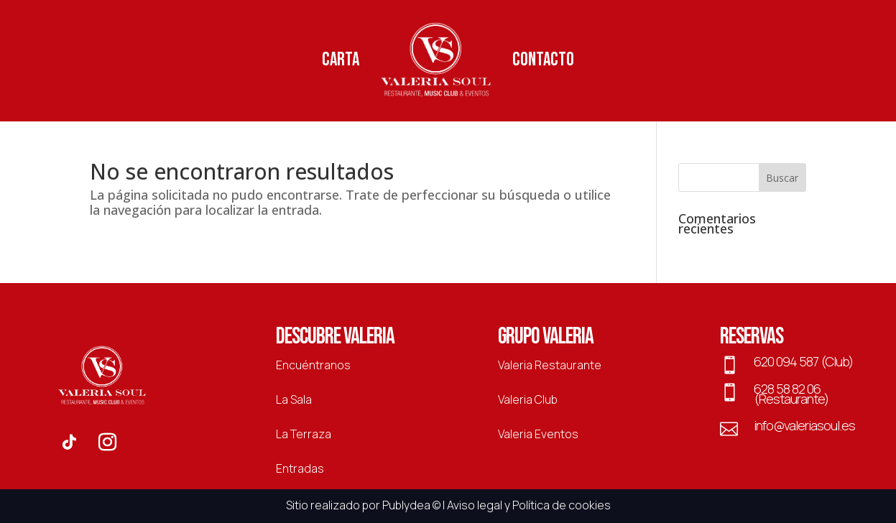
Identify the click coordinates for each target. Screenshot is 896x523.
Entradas (300, 468)
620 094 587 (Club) (803, 361)
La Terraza (303, 434)
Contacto (543, 60)
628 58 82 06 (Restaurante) (791, 393)
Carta (340, 60)
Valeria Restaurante (549, 365)
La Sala (294, 399)
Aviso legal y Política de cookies (529, 505)
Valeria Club (528, 399)
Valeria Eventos (538, 434)
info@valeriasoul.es (804, 425)
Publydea (406, 505)
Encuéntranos (313, 365)
